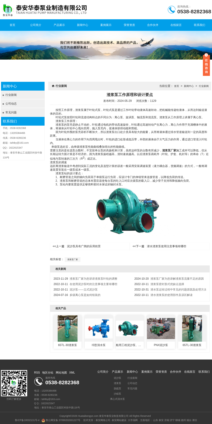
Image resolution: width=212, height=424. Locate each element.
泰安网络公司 (103, 420)
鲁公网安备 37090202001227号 (61, 420)
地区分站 (47, 372)
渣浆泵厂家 (169, 150)
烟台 (189, 420)
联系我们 (199, 24)
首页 (12, 24)
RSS (37, 372)
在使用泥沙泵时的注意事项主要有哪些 (85, 284)
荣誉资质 (129, 24)
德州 (183, 420)
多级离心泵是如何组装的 (77, 295)
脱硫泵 (117, 388)
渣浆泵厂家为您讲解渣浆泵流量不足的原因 (169, 278)
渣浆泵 (117, 383)
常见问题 (11, 112)
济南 (166, 420)
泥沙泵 (117, 378)
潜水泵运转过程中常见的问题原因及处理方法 (170, 289)
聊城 (177, 420)
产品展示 (59, 24)
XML (72, 372)
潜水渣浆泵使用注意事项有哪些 (159, 246)
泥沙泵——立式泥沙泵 (76, 289)
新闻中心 (82, 24)
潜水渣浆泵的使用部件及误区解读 (163, 295)
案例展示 (106, 24)
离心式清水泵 (117, 399)
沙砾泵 (117, 393)
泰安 (161, 420)
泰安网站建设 (119, 420)
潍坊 (194, 420)
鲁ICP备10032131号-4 (27, 420)
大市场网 (133, 420)
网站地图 (61, 372)
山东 (155, 420)
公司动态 (11, 103)
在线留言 (176, 24)
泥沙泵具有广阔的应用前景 (77, 246)
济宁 (172, 420)
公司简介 (35, 24)
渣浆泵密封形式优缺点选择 (159, 284)
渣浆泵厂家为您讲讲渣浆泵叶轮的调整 (85, 278)
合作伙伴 (152, 24)
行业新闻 (11, 94)
